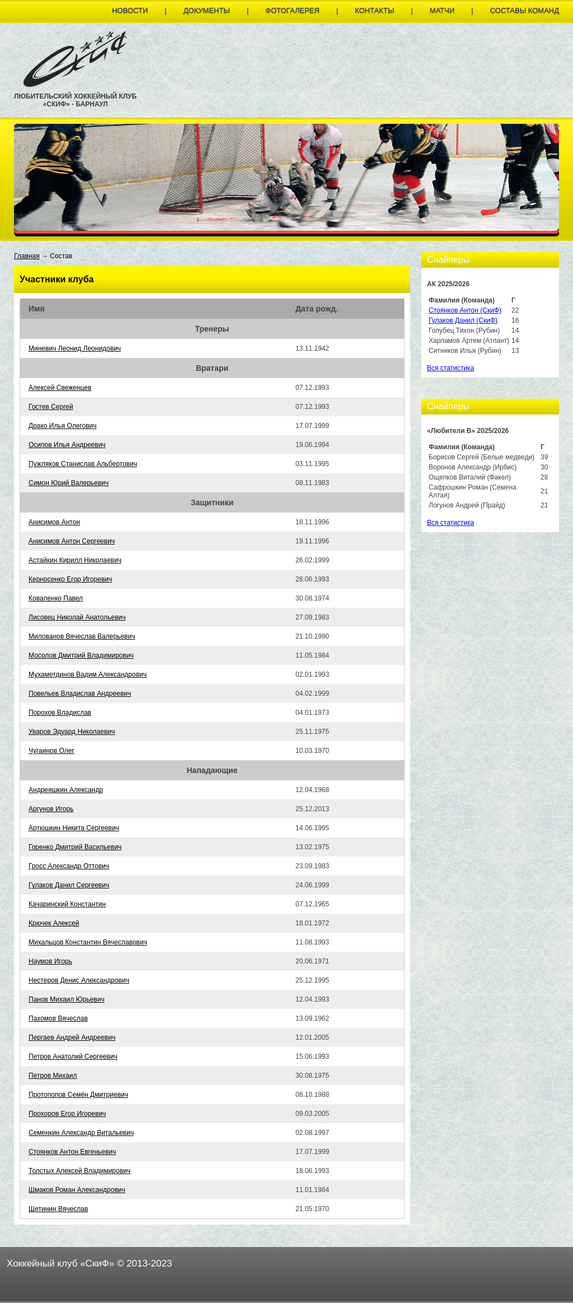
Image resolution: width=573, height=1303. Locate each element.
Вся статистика (450, 368)
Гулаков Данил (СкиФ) (463, 320)
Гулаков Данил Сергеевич (69, 885)
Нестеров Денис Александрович (79, 980)
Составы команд (524, 10)
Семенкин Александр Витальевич (81, 1133)
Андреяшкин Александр (66, 790)
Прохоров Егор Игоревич (67, 1114)
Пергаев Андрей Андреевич (72, 1037)
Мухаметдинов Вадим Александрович (88, 674)
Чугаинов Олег (51, 751)
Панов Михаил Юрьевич (67, 999)
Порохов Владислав (60, 712)
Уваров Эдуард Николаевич (72, 732)
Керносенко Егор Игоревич (70, 579)
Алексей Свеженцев (60, 388)
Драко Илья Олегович (63, 426)
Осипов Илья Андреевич (67, 445)
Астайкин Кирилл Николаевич (75, 560)
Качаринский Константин (67, 904)
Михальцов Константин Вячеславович (88, 942)
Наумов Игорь (50, 961)
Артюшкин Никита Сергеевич (74, 828)
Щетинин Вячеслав (58, 1209)
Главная (27, 256)
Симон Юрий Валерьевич (69, 483)
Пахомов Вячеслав (58, 1018)
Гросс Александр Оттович (69, 866)
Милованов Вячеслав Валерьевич (82, 636)
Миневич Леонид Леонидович (75, 348)
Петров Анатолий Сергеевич (73, 1056)
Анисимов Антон (54, 522)
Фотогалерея (292, 10)
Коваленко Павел (56, 598)
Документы (207, 10)
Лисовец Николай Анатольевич (77, 617)
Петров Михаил (53, 1075)
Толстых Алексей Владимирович (79, 1171)
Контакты (374, 10)
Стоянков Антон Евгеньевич (72, 1152)
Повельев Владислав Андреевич (80, 693)
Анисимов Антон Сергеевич (72, 541)
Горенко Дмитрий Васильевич (75, 847)
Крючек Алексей (54, 923)
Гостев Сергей (51, 407)
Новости (130, 10)
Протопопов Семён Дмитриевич (78, 1095)
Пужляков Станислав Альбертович (83, 464)
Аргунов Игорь (51, 809)
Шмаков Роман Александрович (77, 1190)
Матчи (442, 10)
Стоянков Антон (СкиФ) (465, 310)
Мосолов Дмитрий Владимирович (81, 655)
